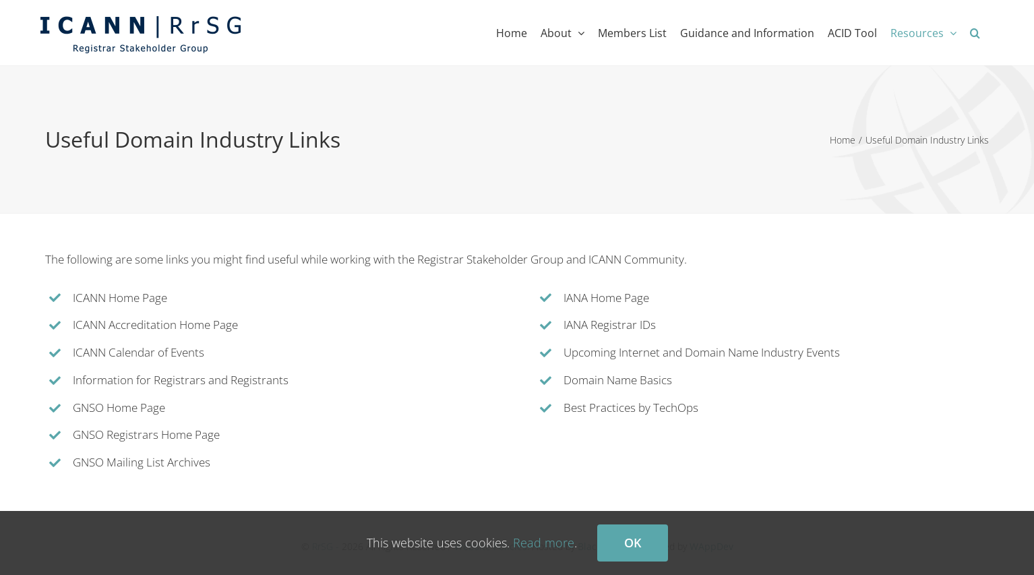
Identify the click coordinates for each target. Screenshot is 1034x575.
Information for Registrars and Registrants (180, 380)
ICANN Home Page (120, 297)
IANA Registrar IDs (610, 324)
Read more (543, 543)
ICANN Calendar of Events (138, 352)
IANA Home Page (606, 297)
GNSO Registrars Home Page (146, 434)
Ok (632, 543)
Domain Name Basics (618, 380)
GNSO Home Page (119, 407)
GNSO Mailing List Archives (141, 462)
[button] (975, 32)
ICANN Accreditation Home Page (155, 324)
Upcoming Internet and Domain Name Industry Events (702, 352)
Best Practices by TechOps (631, 407)
